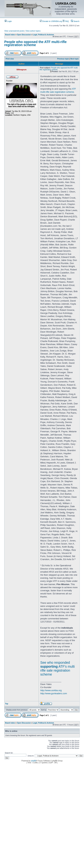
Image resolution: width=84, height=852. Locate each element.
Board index (10, 35)
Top (6, 704)
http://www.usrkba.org (51, 690)
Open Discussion (24, 35)
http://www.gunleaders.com (53, 693)
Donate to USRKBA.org (51, 21)
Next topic (75, 59)
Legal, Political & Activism (43, 35)
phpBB (33, 761)
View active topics (33, 31)
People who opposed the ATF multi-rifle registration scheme (35, 43)
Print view (10, 59)
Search (75, 21)
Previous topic (63, 59)
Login (8, 21)
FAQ (65, 21)
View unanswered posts (14, 31)
